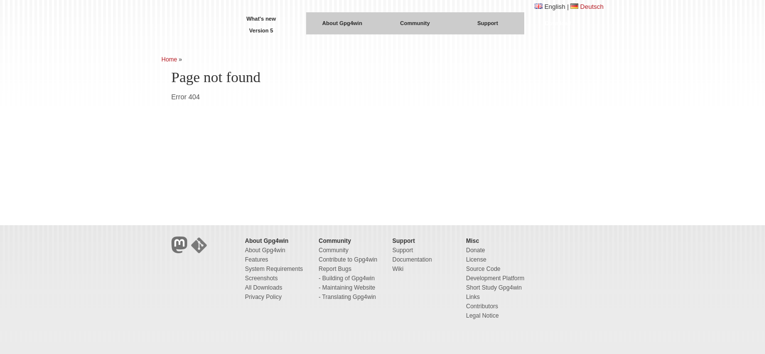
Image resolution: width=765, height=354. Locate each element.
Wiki (398, 269)
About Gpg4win (342, 23)
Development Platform (495, 278)
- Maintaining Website (347, 287)
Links (473, 297)
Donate (475, 250)
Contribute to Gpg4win (348, 259)
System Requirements (274, 269)
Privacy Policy (263, 297)
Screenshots (261, 278)
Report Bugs (335, 269)
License (476, 259)
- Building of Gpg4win (347, 278)
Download (558, 23)
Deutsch (592, 6)
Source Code (483, 269)
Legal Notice (482, 315)
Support (487, 23)
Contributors (482, 306)
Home (169, 59)
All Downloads (264, 287)
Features (256, 259)
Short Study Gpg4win (494, 287)
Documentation (412, 259)
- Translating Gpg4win (347, 297)
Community (415, 23)
